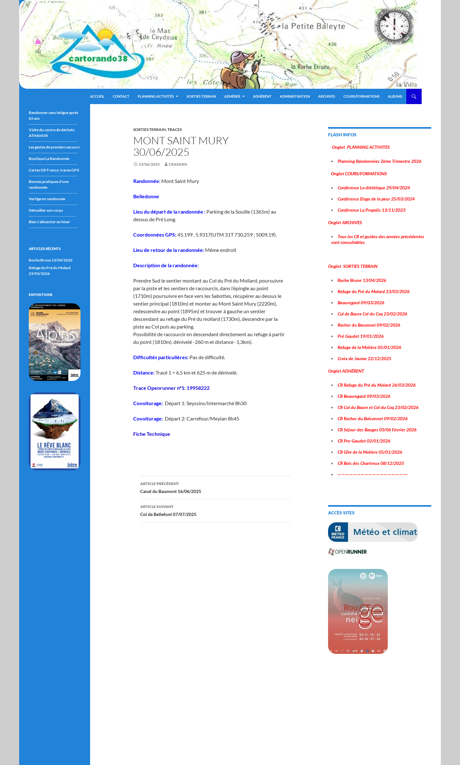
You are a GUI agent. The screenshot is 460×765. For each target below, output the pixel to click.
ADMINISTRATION (295, 96)
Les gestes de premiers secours (54, 147)
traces (174, 129)
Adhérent (262, 96)
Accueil (97, 96)
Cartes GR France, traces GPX (54, 170)
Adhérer (232, 96)
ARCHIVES (326, 96)
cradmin (178, 164)
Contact (121, 96)
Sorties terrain (201, 96)
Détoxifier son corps (46, 210)
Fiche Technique (151, 434)
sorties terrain (149, 129)
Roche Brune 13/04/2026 (51, 260)
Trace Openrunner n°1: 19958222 (171, 388)
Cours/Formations (361, 96)
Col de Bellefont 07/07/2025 (216, 510)
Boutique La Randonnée (49, 158)
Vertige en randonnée (47, 198)
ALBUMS (395, 96)
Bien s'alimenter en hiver (49, 221)
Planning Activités (156, 96)
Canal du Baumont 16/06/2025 (216, 487)
